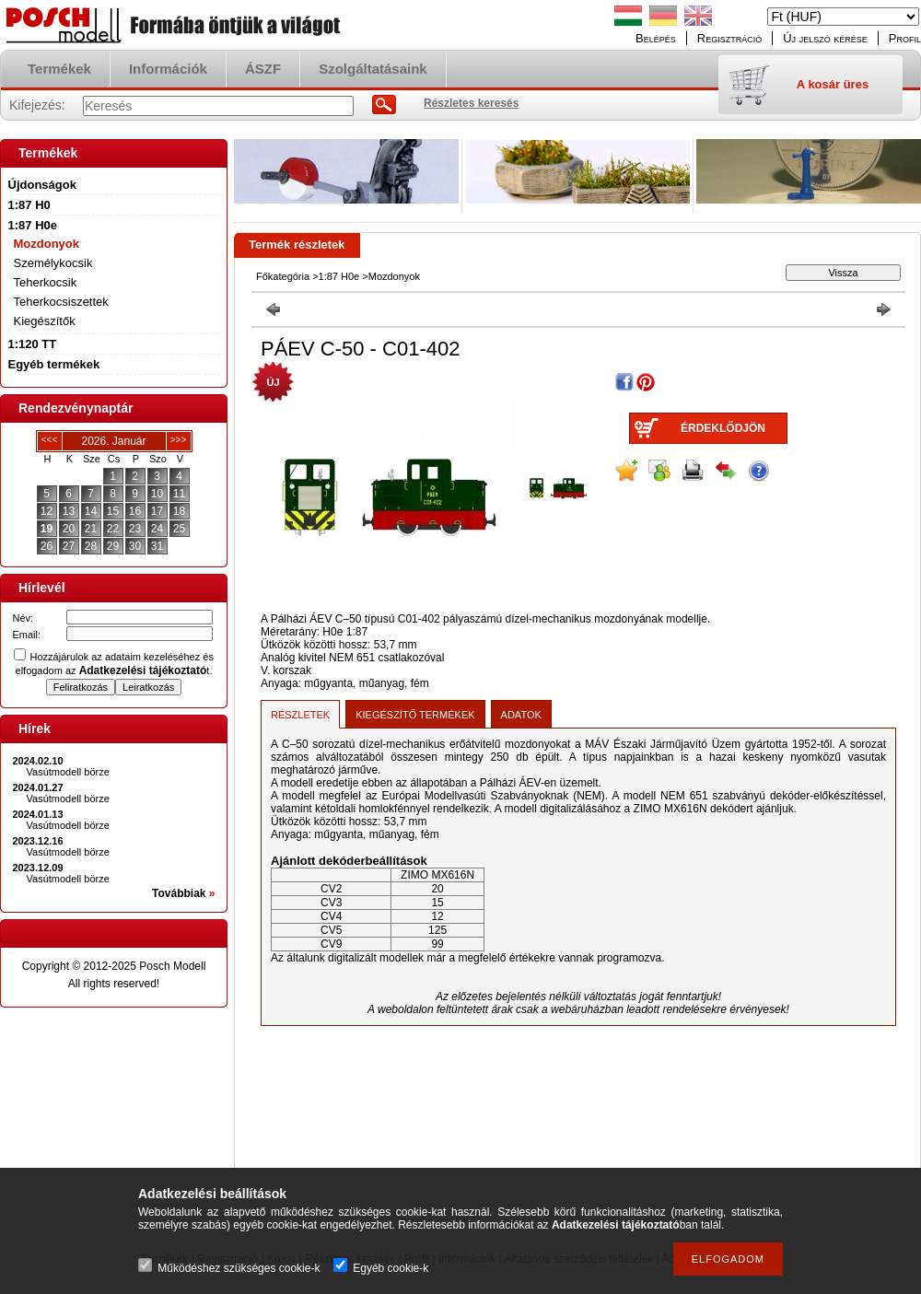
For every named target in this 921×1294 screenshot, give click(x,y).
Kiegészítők (45, 321)
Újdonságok (42, 185)
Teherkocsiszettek (61, 302)
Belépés (655, 38)
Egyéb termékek (54, 364)
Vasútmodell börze (68, 771)
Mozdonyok (47, 244)
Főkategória (282, 276)
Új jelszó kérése (825, 38)
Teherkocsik (45, 282)
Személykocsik (53, 263)
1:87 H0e (339, 276)
